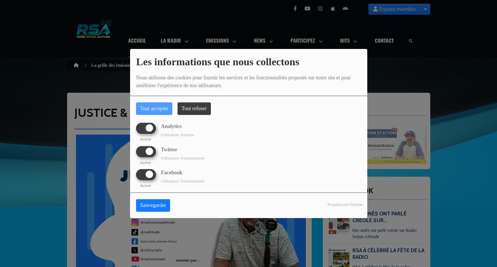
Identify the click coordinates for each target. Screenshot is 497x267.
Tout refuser (194, 108)
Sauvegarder (153, 205)
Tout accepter (154, 108)
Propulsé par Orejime (345, 204)
